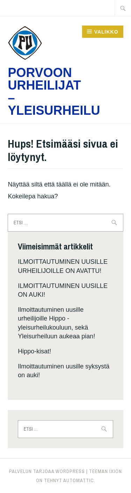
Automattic (78, 480)
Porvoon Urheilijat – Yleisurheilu (54, 91)
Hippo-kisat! (34, 351)
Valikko (106, 32)
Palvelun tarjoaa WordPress (47, 471)
